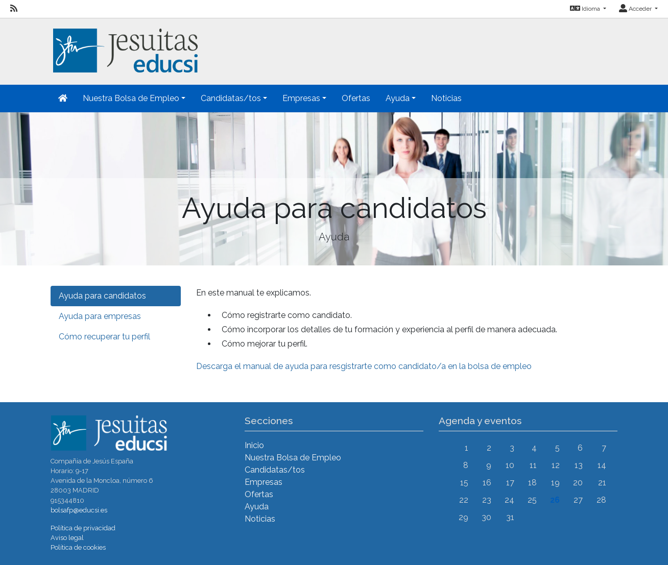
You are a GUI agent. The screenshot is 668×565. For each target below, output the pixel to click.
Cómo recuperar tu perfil (104, 336)
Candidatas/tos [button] (231, 98)
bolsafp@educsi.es (79, 510)
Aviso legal (67, 538)
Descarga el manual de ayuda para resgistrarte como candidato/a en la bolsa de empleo (364, 366)
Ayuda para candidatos (102, 296)
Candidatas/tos (275, 470)
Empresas (263, 482)
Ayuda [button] (398, 98)
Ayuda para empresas (100, 316)
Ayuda (257, 506)
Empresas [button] (301, 98)
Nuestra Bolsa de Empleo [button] (131, 98)
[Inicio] (124, 45)
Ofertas (356, 98)
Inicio (254, 445)
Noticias (446, 98)
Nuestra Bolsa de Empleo (293, 457)
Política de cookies (78, 547)
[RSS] (13, 8)
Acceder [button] (636, 8)
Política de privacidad (83, 528)
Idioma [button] (586, 8)
